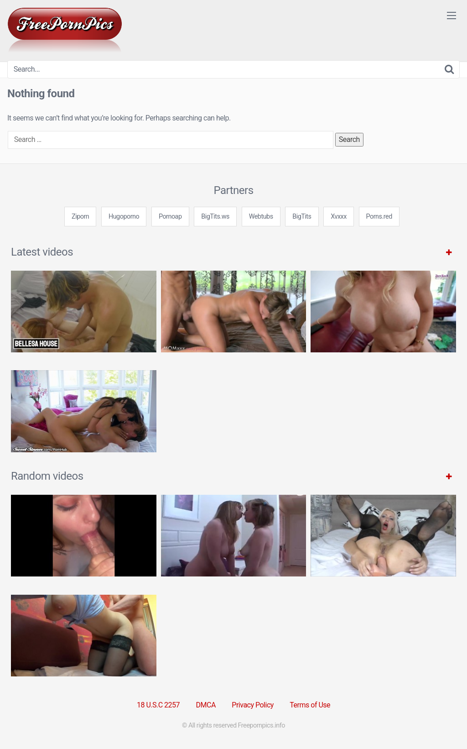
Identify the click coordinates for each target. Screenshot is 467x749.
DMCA (206, 705)
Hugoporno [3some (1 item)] (124, 216)
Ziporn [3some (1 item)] (80, 216)
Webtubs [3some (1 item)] (261, 216)
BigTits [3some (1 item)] (301, 216)
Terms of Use (310, 705)
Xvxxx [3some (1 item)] (339, 216)
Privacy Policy (253, 705)
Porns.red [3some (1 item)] (379, 216)
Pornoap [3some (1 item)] (170, 216)
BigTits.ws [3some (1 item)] (215, 216)
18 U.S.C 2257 (158, 705)
